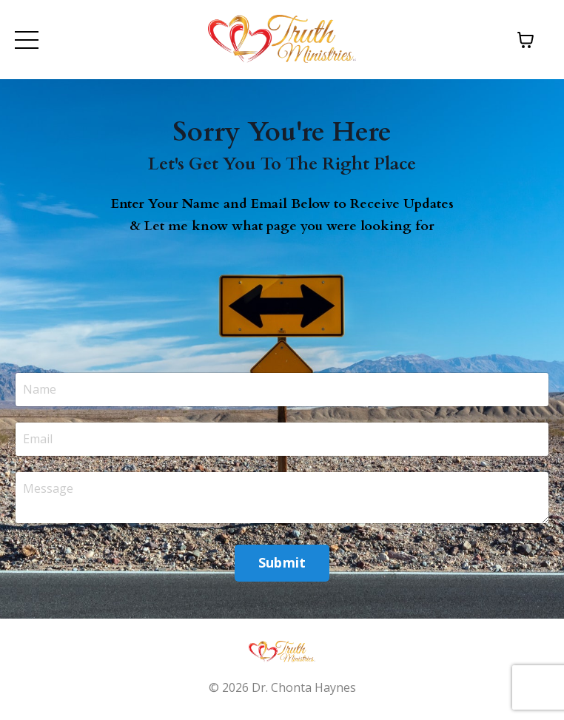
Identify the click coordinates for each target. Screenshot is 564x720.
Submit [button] (282, 562)
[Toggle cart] (525, 40)
